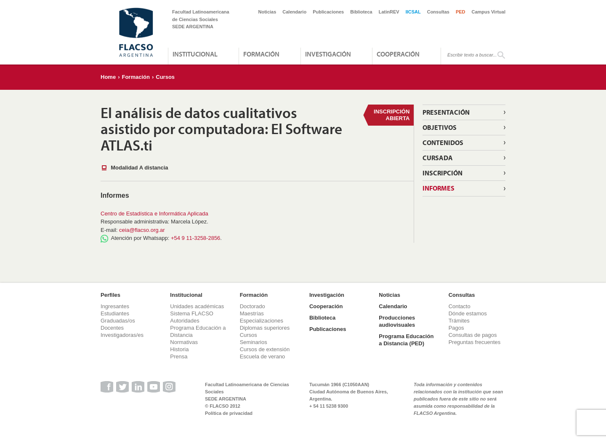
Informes (438, 188)
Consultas (438, 11)
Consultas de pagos (473, 335)
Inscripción (442, 173)
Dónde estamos (468, 313)
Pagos (456, 328)
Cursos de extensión (265, 349)
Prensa (178, 356)
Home (108, 77)
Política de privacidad (228, 413)
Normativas (184, 342)
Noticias (267, 11)
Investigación (328, 54)
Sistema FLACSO (191, 313)
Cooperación (398, 54)
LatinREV (389, 11)
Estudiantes (115, 313)
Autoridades (184, 320)
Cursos (165, 77)
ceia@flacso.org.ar (142, 230)
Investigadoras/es (122, 335)
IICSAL (413, 11)
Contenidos (443, 142)
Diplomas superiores (265, 328)
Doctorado (252, 306)
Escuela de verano (262, 356)
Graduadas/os (118, 320)
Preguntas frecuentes (475, 342)
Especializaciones (261, 320)
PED (460, 11)
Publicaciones (328, 11)
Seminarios (253, 342)
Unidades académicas (197, 306)
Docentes (112, 328)
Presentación (446, 112)
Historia (179, 349)
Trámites (459, 320)
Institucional (195, 54)
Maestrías (252, 313)
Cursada (438, 157)
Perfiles (110, 295)
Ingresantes (115, 306)
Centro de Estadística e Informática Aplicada (154, 213)
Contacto (459, 306)
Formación (261, 54)
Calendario (294, 11)
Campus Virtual (489, 11)
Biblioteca (361, 11)
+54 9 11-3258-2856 (195, 238)
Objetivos (440, 127)
